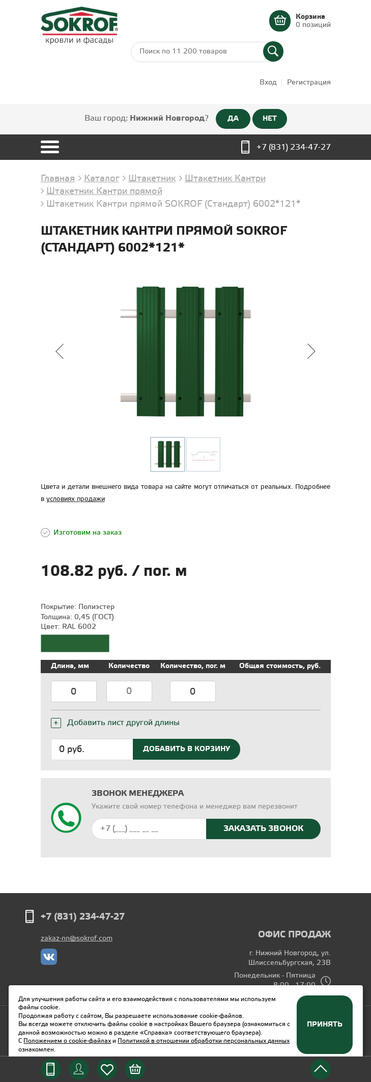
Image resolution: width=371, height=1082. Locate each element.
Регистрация (309, 82)
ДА (233, 118)
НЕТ (270, 118)
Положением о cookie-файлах (67, 1041)
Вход (268, 82)
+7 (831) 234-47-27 (293, 147)
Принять (325, 1024)
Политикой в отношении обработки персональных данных (204, 1041)
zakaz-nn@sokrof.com (76, 938)
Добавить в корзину (186, 749)
